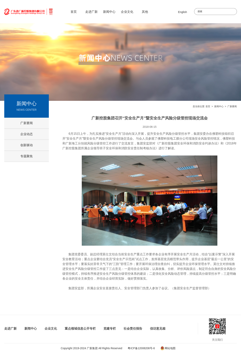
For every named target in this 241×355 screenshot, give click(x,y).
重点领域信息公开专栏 (80, 328)
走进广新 (91, 11)
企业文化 (127, 11)
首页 (74, 11)
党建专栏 (109, 328)
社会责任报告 (133, 328)
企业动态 (26, 134)
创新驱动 (26, 145)
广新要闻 (232, 106)
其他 (145, 11)
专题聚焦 (26, 156)
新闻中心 (109, 11)
